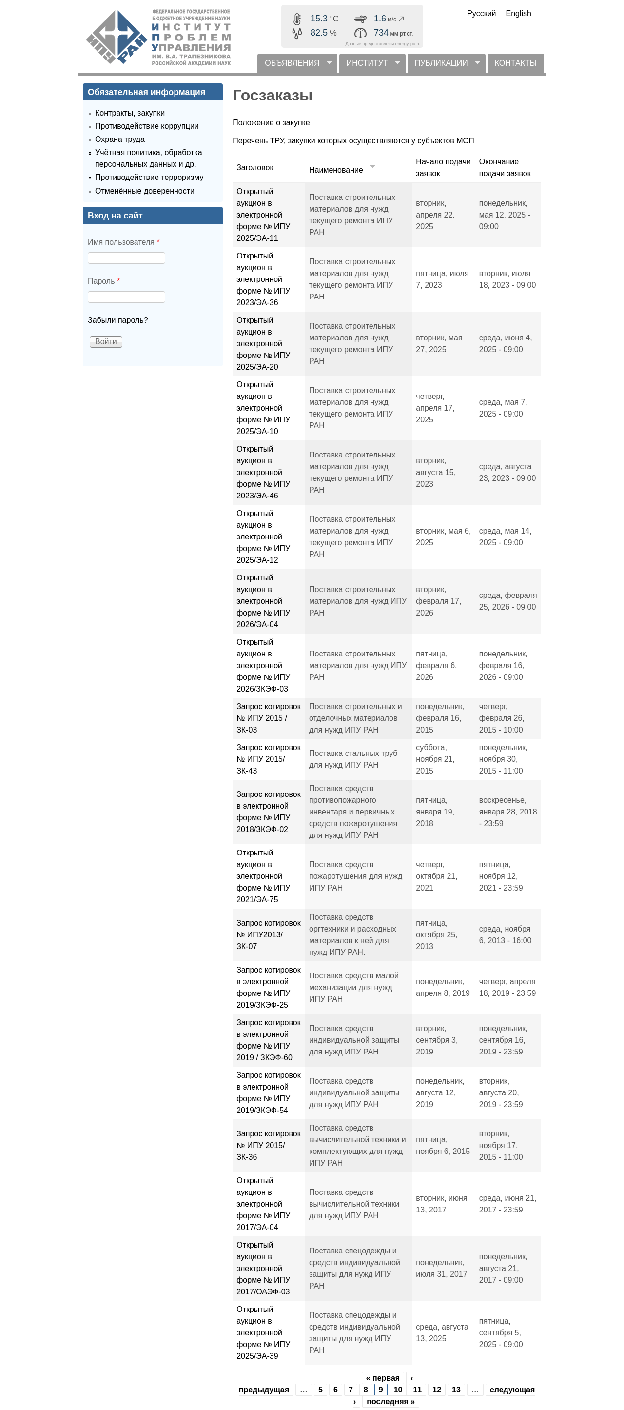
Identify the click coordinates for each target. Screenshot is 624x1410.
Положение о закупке (271, 123)
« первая (383, 1378)
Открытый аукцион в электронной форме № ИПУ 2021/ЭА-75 (263, 876)
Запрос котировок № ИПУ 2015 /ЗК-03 (268, 718)
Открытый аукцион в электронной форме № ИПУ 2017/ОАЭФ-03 (263, 1268)
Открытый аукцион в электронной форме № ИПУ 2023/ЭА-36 (263, 279)
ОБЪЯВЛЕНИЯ (294, 66)
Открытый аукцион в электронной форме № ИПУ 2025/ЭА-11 (263, 214)
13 (456, 1390)
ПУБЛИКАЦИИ (444, 66)
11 (417, 1390)
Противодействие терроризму (149, 177)
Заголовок (254, 167)
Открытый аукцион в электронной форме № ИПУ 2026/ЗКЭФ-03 (263, 665)
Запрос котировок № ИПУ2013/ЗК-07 (268, 935)
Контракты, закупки (130, 113)
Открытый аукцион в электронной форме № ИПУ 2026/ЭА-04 (263, 601)
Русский (481, 13)
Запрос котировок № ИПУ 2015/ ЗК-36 (268, 1145)
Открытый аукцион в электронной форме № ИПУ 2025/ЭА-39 (263, 1332)
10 (398, 1390)
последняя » (391, 1401)
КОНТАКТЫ (516, 63)
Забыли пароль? (118, 320)
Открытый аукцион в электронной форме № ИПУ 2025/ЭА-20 (263, 343)
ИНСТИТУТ (369, 66)
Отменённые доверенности (145, 191)
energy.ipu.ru (408, 43)
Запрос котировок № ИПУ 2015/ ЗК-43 (268, 759)
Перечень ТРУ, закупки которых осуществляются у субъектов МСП (353, 141)
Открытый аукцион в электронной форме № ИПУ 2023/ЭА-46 (263, 472)
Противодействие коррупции (147, 126)
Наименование (343, 170)
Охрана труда (120, 139)
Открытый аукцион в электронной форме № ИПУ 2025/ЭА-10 (263, 408)
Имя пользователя (124, 242)
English (518, 13)
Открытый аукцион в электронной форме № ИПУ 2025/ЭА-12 (263, 536)
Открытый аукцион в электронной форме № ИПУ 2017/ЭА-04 (263, 1203)
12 (436, 1390)
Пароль (104, 281)
